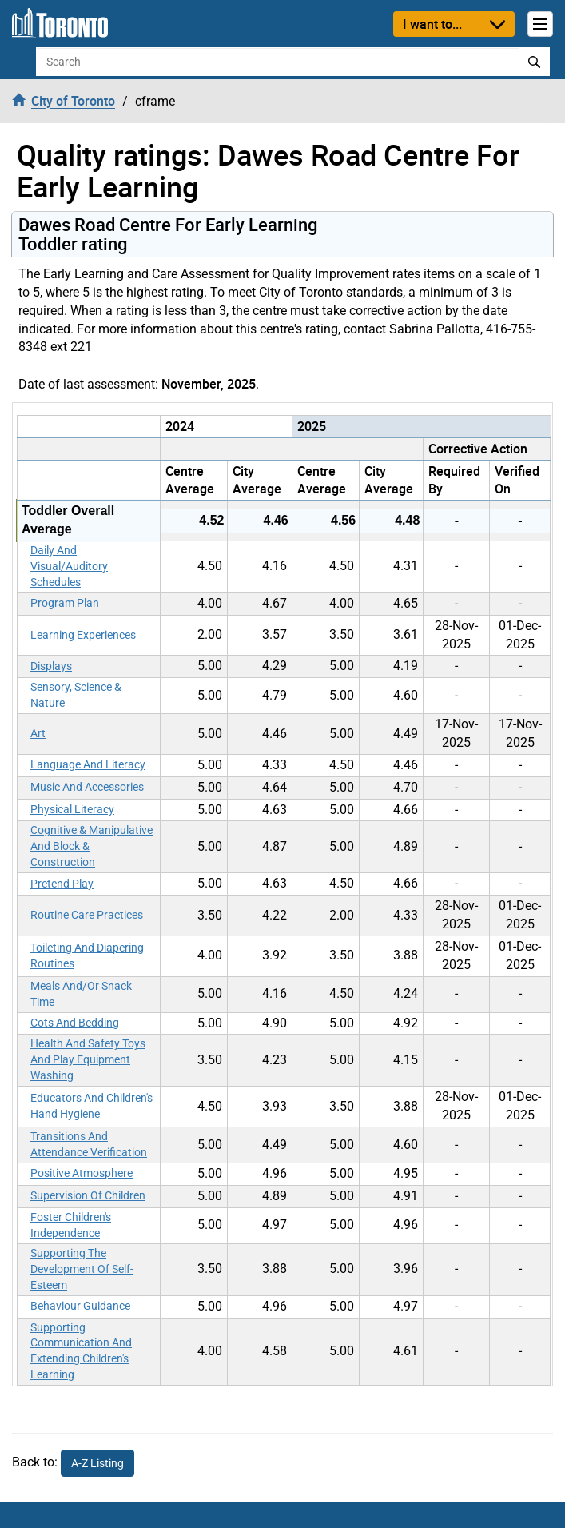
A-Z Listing (97, 1463)
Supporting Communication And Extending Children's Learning (81, 1351)
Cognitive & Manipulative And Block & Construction (91, 846)
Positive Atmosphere (81, 1173)
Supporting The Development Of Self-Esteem (81, 1269)
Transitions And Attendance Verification (88, 1144)
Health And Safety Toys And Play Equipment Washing (87, 1059)
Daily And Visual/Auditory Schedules (69, 566)
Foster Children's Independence (70, 1225)
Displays (51, 666)
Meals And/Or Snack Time (81, 993)
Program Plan (64, 602)
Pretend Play (62, 883)
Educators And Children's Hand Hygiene (91, 1105)
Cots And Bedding (74, 1022)
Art (38, 733)
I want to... (432, 24)
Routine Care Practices (86, 914)
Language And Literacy (87, 764)
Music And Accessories (87, 786)
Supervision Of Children (87, 1195)
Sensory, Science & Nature (75, 694)
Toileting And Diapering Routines (87, 955)
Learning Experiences (83, 634)
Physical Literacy (72, 809)
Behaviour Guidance (80, 1305)
